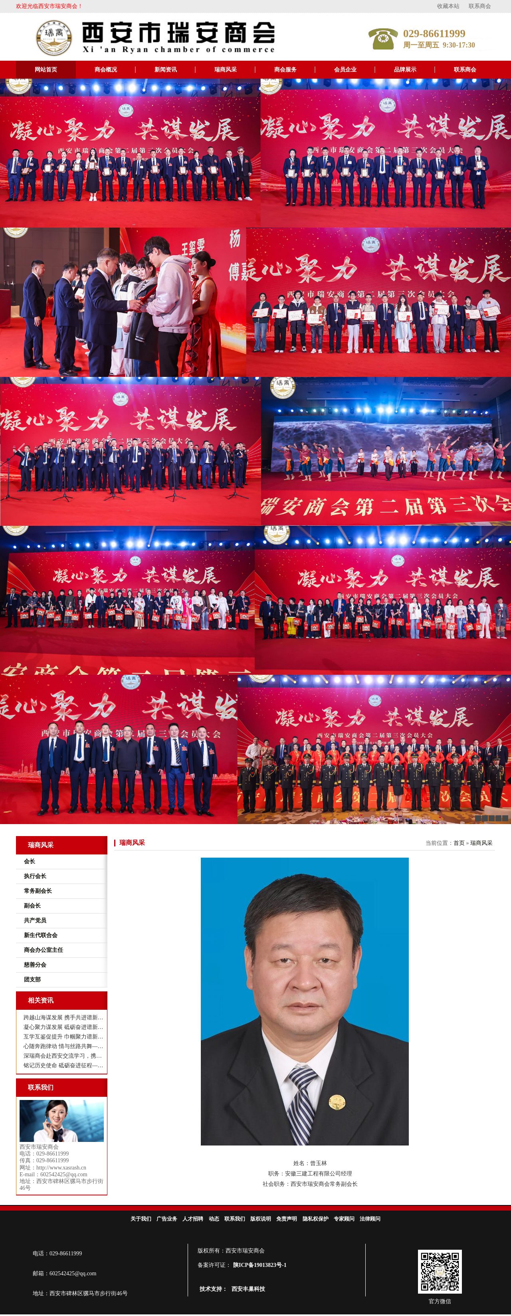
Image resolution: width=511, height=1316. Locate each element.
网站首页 (46, 70)
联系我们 (234, 1219)
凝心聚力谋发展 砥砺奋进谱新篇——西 (64, 1027)
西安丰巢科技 (248, 1289)
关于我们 (141, 1219)
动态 (214, 1219)
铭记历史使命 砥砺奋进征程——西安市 (64, 1065)
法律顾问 (370, 1219)
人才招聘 (192, 1219)
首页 (459, 843)
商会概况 (106, 70)
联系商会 (480, 6)
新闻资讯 (165, 70)
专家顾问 (344, 1219)
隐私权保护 (316, 1219)
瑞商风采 (225, 70)
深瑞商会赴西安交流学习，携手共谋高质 (64, 1056)
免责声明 (286, 1219)
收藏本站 (448, 6)
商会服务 (285, 70)
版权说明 (260, 1219)
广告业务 (166, 1219)
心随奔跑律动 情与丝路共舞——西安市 (64, 1046)
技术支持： (214, 1289)
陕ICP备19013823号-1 (260, 1265)
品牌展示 (405, 70)
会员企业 (345, 70)
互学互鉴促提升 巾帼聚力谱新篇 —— (64, 1037)
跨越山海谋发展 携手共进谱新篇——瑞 (64, 1018)
